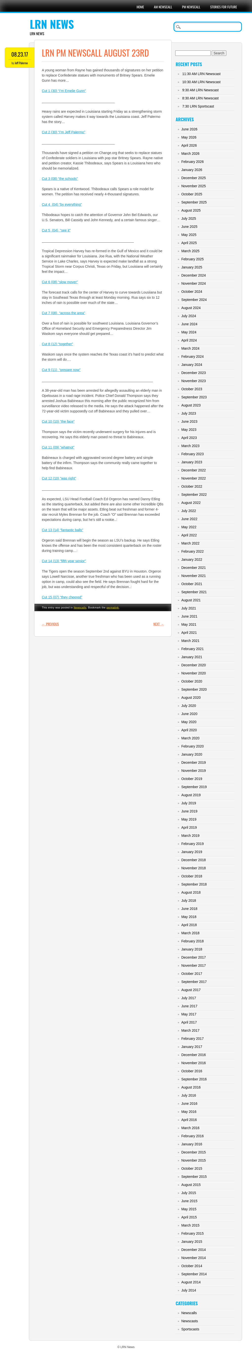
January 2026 (191, 170)
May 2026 (188, 137)
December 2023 (193, 373)
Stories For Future (223, 6)
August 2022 (191, 503)
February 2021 (192, 649)
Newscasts (189, 1321)
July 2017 (188, 998)
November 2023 (193, 381)
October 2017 (191, 974)
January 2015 (191, 1242)
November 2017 (193, 965)
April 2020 (189, 730)
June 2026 (189, 129)
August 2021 (191, 600)
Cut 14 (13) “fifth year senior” (64, 561)
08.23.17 (19, 54)
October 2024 (191, 292)
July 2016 (188, 1095)
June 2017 (189, 1006)
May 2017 (188, 1014)
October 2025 (191, 194)
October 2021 (191, 584)
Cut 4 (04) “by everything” (62, 204)
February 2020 (192, 746)
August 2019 (191, 795)
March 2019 (190, 836)
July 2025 (188, 218)
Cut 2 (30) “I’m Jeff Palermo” (63, 132)
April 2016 (189, 1120)
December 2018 (193, 860)
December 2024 (193, 275)
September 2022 (194, 495)
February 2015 (192, 1233)
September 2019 (194, 787)
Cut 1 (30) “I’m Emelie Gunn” (64, 91)
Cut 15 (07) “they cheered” (62, 597)
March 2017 (190, 1030)
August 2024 (191, 308)
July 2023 (188, 413)
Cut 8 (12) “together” (57, 344)
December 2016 (193, 1055)
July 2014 (188, 1290)
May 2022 (188, 527)
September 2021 (194, 592)
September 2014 (194, 1274)
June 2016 (189, 1103)
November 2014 (193, 1258)
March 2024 (190, 348)
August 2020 (191, 698)
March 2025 (190, 251)
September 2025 (194, 202)
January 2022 (191, 559)
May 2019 (188, 819)
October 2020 (191, 681)
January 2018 (191, 949)
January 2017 (191, 1047)
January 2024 (191, 365)
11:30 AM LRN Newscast (201, 74)
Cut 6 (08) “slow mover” (60, 282)
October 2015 (191, 1168)
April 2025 (189, 243)
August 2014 (191, 1282)
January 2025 (191, 267)
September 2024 (194, 300)
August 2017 (191, 990)
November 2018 (193, 868)
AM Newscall (163, 6)
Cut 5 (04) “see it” (56, 230)
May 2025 (188, 235)
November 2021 (193, 576)
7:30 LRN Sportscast (198, 106)
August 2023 (191, 405)
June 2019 (189, 811)
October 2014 (191, 1266)
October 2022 (191, 486)
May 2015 (188, 1209)
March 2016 (190, 1128)
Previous (50, 623)
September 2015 (194, 1177)
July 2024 (188, 316)
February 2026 (192, 162)
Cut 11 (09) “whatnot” (58, 447)
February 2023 (192, 454)
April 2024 (189, 340)
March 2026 (190, 154)
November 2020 (193, 673)
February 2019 (192, 844)
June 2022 (189, 519)
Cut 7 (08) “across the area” (63, 313)
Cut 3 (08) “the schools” (60, 179)
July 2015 (188, 1193)
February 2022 (192, 551)
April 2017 (189, 1022)
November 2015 (193, 1160)
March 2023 (190, 446)
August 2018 (191, 892)
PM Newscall (191, 6)
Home (140, 6)
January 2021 (191, 657)
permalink (113, 607)
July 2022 (188, 511)
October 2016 (191, 1071)
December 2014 (193, 1250)
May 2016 (188, 1112)
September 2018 (194, 884)
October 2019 (191, 779)
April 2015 (189, 1217)
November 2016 (193, 1063)
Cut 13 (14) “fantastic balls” (62, 530)
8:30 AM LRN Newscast (200, 98)
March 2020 (190, 738)
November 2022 (193, 478)
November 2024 (193, 283)
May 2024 (188, 332)
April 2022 (189, 535)
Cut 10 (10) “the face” (58, 421)
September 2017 (194, 982)
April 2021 (189, 633)
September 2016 (194, 1079)
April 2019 (189, 827)
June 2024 (189, 324)
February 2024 (192, 356)
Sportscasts (190, 1329)
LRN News (52, 24)
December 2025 (193, 178)
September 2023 (194, 397)
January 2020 (191, 754)
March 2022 (190, 543)
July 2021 (188, 608)
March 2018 (190, 933)
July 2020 (188, 706)
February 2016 (192, 1136)
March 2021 (190, 641)
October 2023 (191, 389)
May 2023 (188, 430)
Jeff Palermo (21, 63)
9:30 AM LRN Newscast (200, 90)
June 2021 (189, 616)
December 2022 (193, 470)
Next (158, 623)
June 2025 (189, 227)
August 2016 (191, 1087)
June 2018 (189, 909)
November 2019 (193, 771)
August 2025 (191, 210)
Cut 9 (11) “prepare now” (61, 370)
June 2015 (189, 1201)
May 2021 (188, 624)
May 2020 (188, 722)
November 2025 (193, 186)
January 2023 (191, 462)
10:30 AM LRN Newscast (201, 82)
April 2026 (189, 145)
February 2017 (192, 1039)
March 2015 (190, 1225)
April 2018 (189, 925)
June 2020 (189, 714)
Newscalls (80, 607)
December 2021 (193, 568)
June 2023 (189, 421)
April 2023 (189, 438)
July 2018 (188, 901)
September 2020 (194, 689)
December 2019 (193, 762)
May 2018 (188, 917)
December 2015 (193, 1152)
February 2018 (192, 941)
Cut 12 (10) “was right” (59, 478)
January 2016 (191, 1144)
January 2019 (191, 852)
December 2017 (193, 957)
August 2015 (191, 1185)
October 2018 (191, 876)
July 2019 (188, 803)
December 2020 (193, 665)
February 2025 (192, 259)
